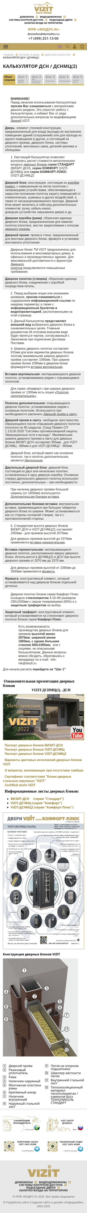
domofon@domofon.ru (43, 34)
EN (60, 46)
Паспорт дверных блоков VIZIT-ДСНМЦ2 (35, 753)
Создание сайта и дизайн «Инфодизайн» (56, 1202)
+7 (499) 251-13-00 (43, 38)
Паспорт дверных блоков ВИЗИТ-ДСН (34, 745)
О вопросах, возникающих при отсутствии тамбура (43, 770)
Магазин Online (80, 46)
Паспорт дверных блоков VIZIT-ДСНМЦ (35, 749)
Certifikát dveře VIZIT (20, 785)
